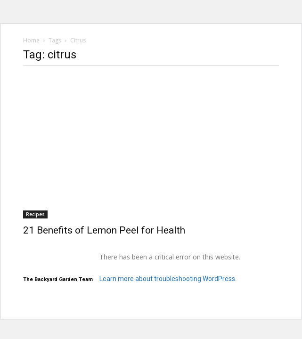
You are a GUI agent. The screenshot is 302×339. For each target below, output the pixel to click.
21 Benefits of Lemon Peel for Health (104, 230)
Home (31, 40)
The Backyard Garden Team (58, 279)
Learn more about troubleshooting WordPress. (168, 278)
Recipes (35, 214)
